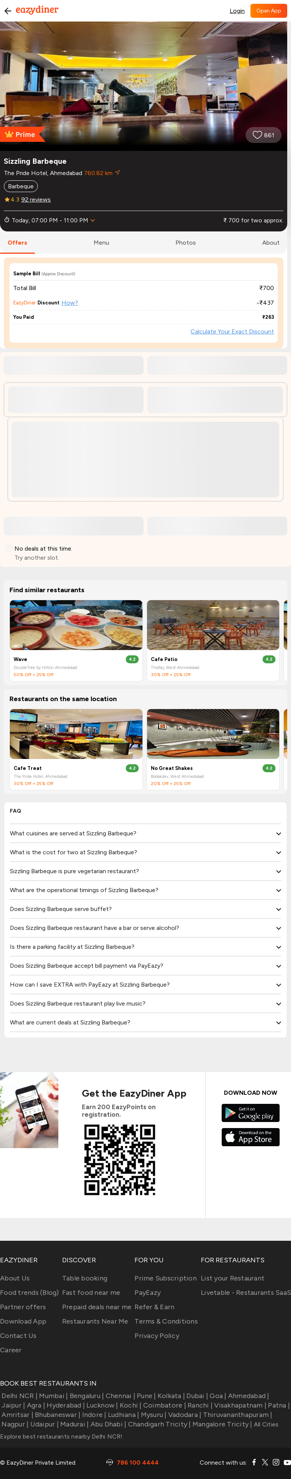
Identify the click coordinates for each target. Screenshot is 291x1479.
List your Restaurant (232, 1278)
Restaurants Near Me (95, 1321)
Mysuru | (152, 1415)
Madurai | (74, 1424)
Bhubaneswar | (57, 1415)
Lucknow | (101, 1405)
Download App (23, 1321)
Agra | (35, 1405)
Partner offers (23, 1307)
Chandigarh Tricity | (158, 1424)
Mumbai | (53, 1396)
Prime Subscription (166, 1278)
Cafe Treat (28, 768)
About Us (15, 1278)
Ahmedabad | (248, 1396)
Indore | (93, 1415)
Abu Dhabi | (107, 1424)
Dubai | (196, 1396)
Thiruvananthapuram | (236, 1415)
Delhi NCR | (19, 1396)
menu (101, 242)
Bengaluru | (86, 1396)
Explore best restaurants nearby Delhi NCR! (61, 1436)
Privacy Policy (157, 1336)
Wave (20, 659)
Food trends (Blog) (29, 1292)
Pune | (145, 1396)
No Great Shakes (172, 768)
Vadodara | (184, 1415)
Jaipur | (12, 1405)
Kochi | (130, 1405)
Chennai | (119, 1396)
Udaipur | (43, 1424)
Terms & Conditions (166, 1321)
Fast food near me (91, 1292)
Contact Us (18, 1336)
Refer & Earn (154, 1307)
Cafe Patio (164, 659)
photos (185, 242)
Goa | (217, 1396)
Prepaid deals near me (96, 1307)
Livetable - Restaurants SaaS (246, 1292)
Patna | (278, 1405)
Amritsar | (16, 1415)
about (271, 242)
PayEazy (148, 1292)
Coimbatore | (164, 1405)
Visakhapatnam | (239, 1405)
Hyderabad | (65, 1405)
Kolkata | (170, 1396)
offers (17, 242)
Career (11, 1350)
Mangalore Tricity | (221, 1424)
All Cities (265, 1424)
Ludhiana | (122, 1415)
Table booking (84, 1278)
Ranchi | (199, 1405)
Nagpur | (14, 1424)
